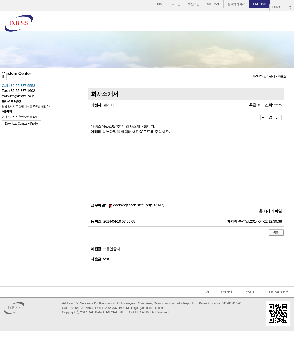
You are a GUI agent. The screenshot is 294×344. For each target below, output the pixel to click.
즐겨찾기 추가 (236, 4)
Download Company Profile (21, 123)
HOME (160, 4)
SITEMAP (213, 4)
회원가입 (194, 4)
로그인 (176, 4)
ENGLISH (259, 4)
